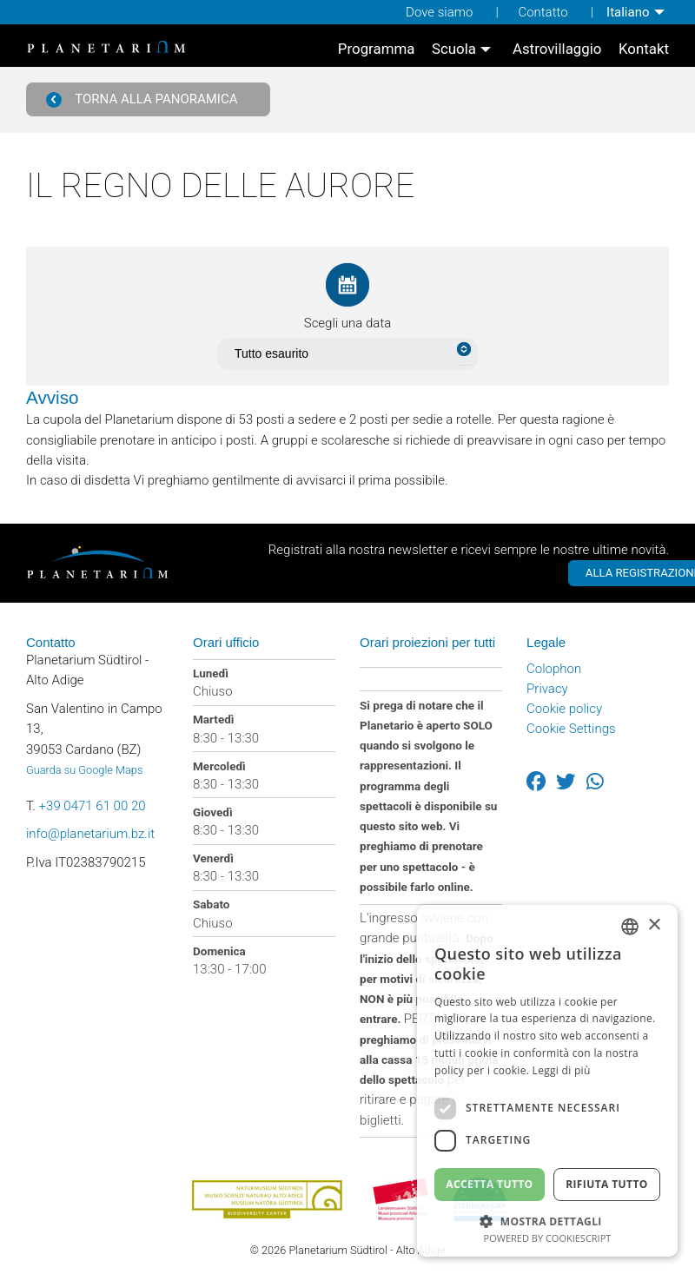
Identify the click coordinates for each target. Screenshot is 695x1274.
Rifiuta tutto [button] (607, 1184)
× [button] (653, 925)
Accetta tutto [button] (489, 1184)
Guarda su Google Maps (84, 769)
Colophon (553, 669)
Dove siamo (439, 12)
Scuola (454, 49)
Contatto (542, 12)
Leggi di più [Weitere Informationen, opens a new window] (562, 1070)
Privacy (547, 688)
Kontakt (644, 49)
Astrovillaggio (557, 49)
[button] (547, 1219)
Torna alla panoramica (142, 99)
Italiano (627, 12)
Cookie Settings (571, 728)
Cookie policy (564, 708)
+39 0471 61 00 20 (92, 806)
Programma (376, 49)
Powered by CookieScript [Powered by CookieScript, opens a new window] (548, 1237)
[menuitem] (637, 12)
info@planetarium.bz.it (90, 834)
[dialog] (547, 1081)
